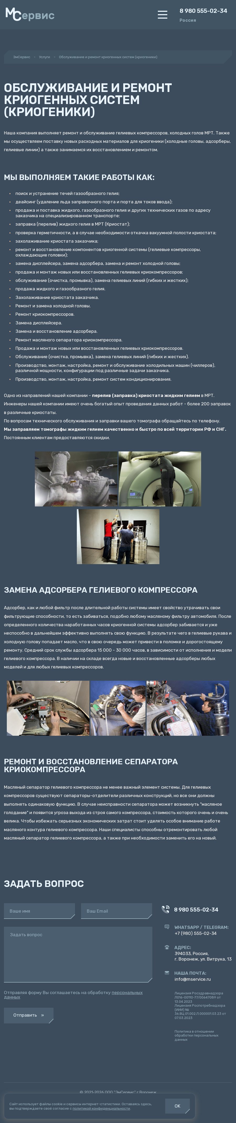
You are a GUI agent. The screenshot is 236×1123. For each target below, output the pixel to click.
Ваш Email (97, 911)
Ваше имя (20, 911)
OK (177, 1106)
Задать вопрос (26, 935)
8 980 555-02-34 (203, 11)
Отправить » (28, 1015)
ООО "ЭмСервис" (120, 1092)
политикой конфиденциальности (101, 1108)
